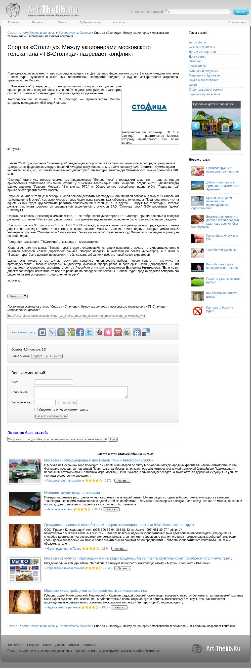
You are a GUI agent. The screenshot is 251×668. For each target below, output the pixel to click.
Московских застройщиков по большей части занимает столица (95, 591)
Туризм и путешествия (204, 94)
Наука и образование (203, 80)
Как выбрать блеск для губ (214, 238)
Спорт (193, 85)
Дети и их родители (202, 52)
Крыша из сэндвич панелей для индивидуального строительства (211, 203)
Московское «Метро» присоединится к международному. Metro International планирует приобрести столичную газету (138, 558)
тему (25, 33)
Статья (12, 33)
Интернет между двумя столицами (72, 492)
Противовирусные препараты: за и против (215, 171)
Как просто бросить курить (212, 310)
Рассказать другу (23, 332)
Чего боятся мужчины (213, 253)
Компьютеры (198, 66)
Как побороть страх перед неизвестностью (214, 267)
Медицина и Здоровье (204, 75)
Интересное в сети (60, 509)
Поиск (47, 645)
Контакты (89, 645)
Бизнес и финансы (42, 33)
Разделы (33, 645)
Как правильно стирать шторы (214, 296)
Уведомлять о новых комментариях (61, 409)
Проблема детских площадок (213, 104)
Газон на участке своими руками (215, 281)
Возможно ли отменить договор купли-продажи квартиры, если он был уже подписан (215, 222)
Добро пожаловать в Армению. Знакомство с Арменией (215, 186)
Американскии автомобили (65, 480)
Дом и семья (197, 56)
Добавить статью (67, 645)
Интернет (195, 61)
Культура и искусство (203, 70)
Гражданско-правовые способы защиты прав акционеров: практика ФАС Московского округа (119, 525)
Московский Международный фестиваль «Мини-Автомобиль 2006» (98, 460)
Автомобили (197, 42)
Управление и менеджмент (65, 568)
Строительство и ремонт (206, 89)
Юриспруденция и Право (64, 548)
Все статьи (15, 645)
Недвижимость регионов (64, 607)
